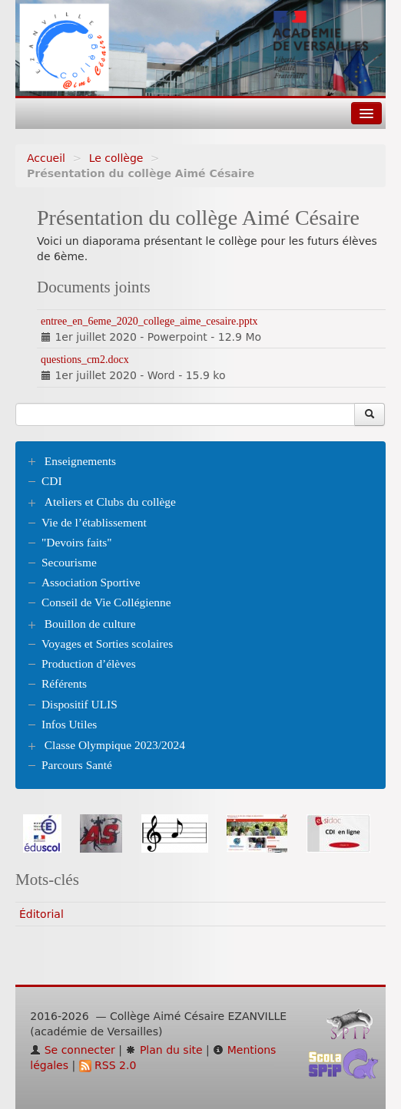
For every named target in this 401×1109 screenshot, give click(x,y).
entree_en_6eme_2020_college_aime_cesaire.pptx (149, 321)
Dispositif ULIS (79, 704)
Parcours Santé (76, 764)
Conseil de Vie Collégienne (106, 602)
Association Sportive (91, 582)
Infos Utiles (69, 724)
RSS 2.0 (108, 1065)
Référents (64, 683)
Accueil (46, 158)
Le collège (116, 158)
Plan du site (163, 1050)
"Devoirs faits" (76, 542)
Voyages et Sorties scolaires (107, 643)
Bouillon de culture (90, 623)
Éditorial (41, 914)
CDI (51, 480)
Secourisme (69, 562)
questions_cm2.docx (85, 359)
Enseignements (80, 460)
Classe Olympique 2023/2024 (115, 744)
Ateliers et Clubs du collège (110, 501)
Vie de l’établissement (94, 522)
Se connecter (72, 1050)
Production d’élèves (88, 663)
